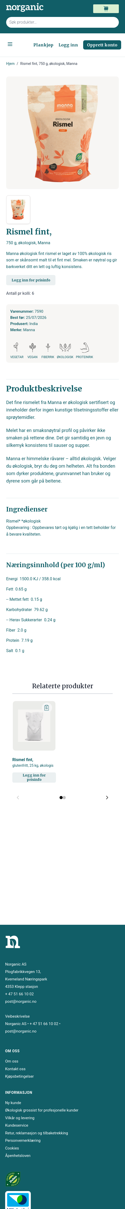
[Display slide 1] (61, 797)
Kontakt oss (15, 1069)
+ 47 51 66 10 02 (19, 994)
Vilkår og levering (19, 1118)
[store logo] (34, 7)
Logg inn (68, 44)
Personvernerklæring (23, 1140)
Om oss (11, 1061)
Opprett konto (102, 44)
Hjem (10, 64)
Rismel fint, (32, 762)
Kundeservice (16, 1125)
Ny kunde (13, 1102)
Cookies (12, 1148)
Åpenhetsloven (18, 1155)
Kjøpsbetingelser (19, 1076)
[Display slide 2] (64, 797)
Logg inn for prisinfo (31, 280)
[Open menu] (10, 44)
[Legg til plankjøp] (47, 708)
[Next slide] (107, 797)
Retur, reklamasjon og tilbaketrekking (36, 1133)
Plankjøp (43, 44)
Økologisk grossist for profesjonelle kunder (41, 1110)
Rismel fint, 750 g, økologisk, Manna (48, 64)
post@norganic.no (20, 1001)
